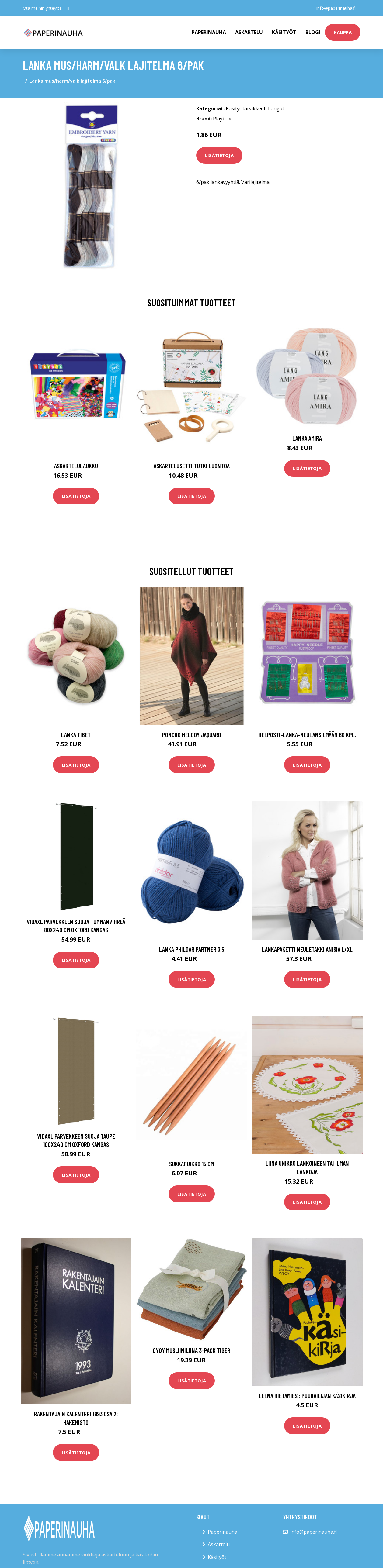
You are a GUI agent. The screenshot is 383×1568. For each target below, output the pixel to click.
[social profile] (68, 8)
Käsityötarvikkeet (246, 108)
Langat (276, 108)
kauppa (343, 32)
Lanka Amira (307, 438)
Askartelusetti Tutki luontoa (192, 465)
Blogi (312, 32)
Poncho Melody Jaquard (191, 734)
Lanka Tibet (76, 734)
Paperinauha (222, 1531)
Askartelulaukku (76, 465)
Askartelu (249, 32)
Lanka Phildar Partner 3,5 (191, 949)
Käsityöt (284, 32)
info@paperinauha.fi (336, 8)
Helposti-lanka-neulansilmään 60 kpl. (307, 734)
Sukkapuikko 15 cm (191, 1163)
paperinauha (209, 32)
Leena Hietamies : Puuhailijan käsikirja (307, 1395)
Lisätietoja (219, 155)
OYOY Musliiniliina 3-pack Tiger (191, 1350)
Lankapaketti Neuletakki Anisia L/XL (307, 949)
